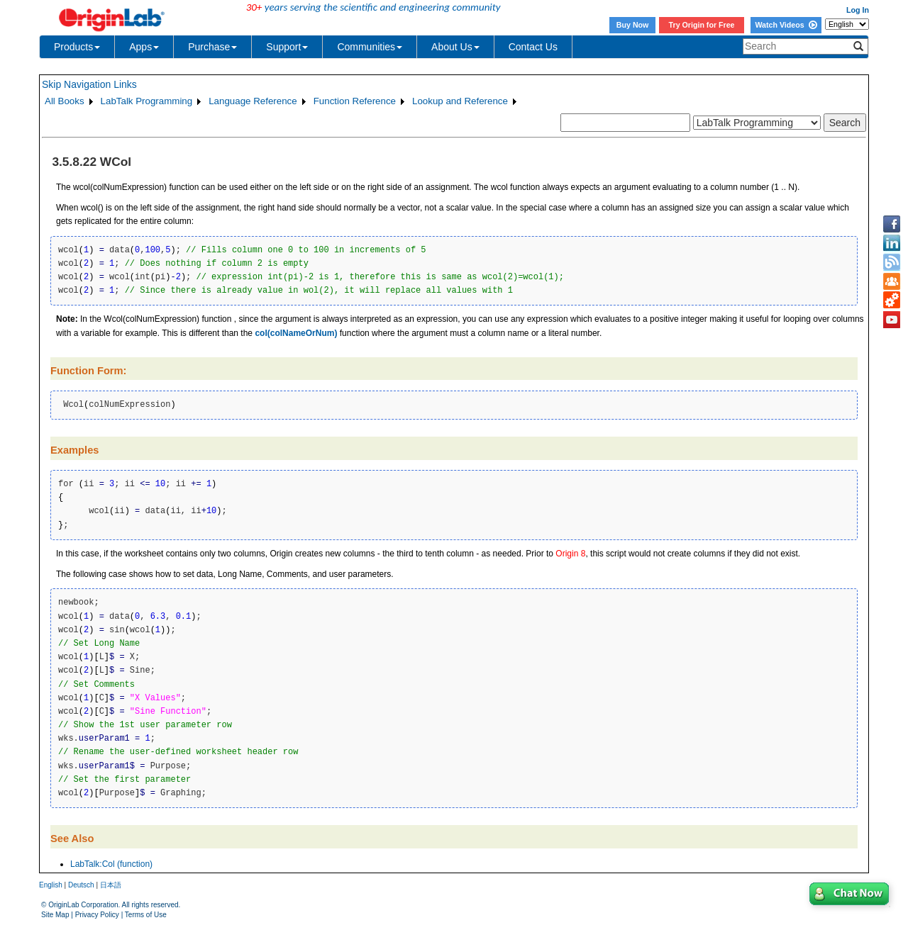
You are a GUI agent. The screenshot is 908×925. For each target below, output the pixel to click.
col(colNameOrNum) (296, 333)
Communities (369, 46)
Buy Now (632, 25)
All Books (64, 101)
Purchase (212, 46)
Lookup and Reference (460, 101)
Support (287, 46)
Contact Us (533, 46)
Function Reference (355, 101)
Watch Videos (785, 25)
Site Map (55, 915)
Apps (144, 46)
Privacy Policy (97, 915)
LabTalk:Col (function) (111, 864)
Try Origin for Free (702, 25)
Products (77, 46)
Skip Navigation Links (89, 84)
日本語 (110, 885)
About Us (455, 46)
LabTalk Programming (147, 101)
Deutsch (81, 885)
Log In (857, 10)
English (50, 885)
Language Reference (253, 101)
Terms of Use (146, 915)
